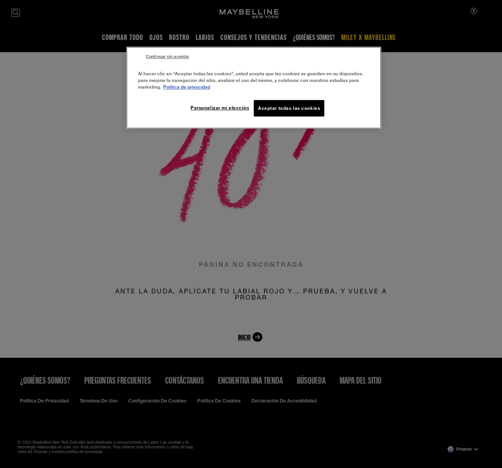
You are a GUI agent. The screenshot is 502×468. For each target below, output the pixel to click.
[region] (253, 88)
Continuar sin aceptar (167, 56)
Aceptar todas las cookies (289, 108)
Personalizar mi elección (220, 107)
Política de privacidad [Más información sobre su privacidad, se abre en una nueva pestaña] (186, 86)
